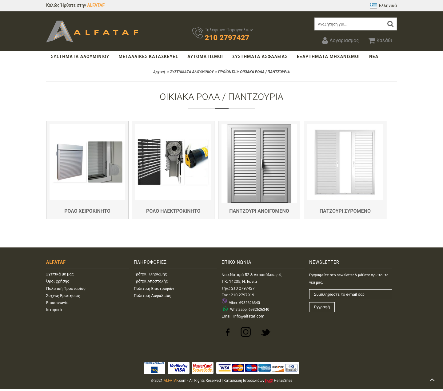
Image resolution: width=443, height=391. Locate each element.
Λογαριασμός (340, 40)
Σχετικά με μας (60, 274)
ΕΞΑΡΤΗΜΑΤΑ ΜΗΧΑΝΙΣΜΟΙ (328, 56)
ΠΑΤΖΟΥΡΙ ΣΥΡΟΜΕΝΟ (345, 211)
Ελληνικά (383, 6)
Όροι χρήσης (57, 281)
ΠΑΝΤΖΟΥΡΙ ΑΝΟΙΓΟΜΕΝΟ (259, 211)
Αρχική (159, 72)
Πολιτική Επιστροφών (154, 288)
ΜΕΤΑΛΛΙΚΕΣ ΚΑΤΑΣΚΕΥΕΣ (148, 56)
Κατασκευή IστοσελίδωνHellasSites (258, 380)
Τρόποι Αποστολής (151, 281)
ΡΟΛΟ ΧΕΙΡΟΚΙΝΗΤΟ (87, 211)
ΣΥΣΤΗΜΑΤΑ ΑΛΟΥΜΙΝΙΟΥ (80, 56)
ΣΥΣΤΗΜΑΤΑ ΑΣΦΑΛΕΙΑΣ (260, 56)
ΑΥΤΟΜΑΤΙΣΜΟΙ (205, 56)
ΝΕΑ (373, 56)
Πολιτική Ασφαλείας (152, 295)
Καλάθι (380, 40)
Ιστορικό (54, 309)
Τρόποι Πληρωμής (150, 274)
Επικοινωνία (57, 302)
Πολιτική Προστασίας (66, 288)
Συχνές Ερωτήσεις (63, 295)
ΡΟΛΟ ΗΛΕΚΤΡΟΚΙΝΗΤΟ (173, 211)
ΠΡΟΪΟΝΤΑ (227, 72)
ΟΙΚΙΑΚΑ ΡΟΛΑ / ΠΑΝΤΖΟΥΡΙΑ (265, 72)
